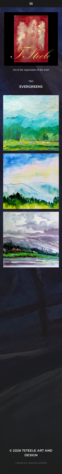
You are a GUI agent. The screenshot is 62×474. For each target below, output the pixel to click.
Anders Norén (37, 463)
